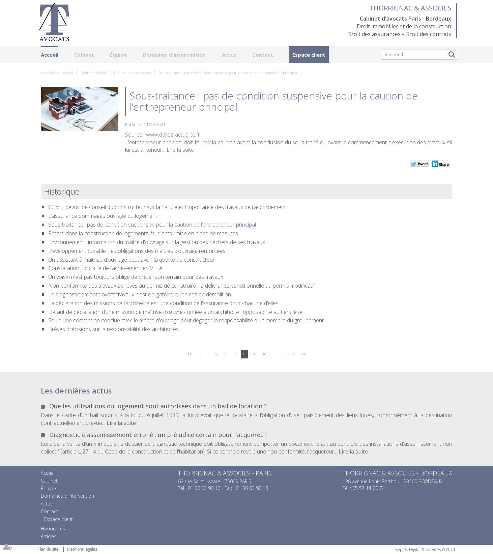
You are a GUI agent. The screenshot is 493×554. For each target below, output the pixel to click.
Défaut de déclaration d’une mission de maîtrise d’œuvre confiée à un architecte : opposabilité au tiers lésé (175, 312)
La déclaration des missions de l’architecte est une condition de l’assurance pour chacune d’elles (163, 303)
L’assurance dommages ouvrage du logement (102, 216)
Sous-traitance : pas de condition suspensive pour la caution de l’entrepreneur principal (228, 72)
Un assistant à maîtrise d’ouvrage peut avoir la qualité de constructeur (131, 259)
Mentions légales (82, 549)
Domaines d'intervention (174, 54)
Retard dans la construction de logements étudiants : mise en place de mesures (143, 233)
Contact (262, 54)
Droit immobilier (93, 72)
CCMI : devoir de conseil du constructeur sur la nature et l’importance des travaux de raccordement (167, 207)
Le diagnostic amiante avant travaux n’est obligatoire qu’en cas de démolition (139, 294)
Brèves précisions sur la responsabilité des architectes (113, 329)
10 (264, 354)
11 (276, 354)
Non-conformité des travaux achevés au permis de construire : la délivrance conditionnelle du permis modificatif (181, 285)
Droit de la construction (132, 72)
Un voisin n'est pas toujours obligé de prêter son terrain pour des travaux (135, 277)
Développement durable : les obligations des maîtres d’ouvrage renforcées (137, 251)
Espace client (308, 54)
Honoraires (53, 528)
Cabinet (84, 54)
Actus (229, 54)
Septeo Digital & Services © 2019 (425, 549)
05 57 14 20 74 (368, 488)
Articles (48, 536)
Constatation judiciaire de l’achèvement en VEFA (105, 268)
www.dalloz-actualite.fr (173, 134)
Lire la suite (180, 149)
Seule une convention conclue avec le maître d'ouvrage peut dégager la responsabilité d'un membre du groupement (186, 320)
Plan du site (48, 549)
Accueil (49, 54)
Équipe (118, 54)
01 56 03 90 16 (204, 488)
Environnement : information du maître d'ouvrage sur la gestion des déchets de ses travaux (156, 242)
